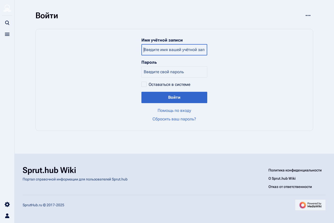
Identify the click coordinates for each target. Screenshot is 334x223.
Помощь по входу (174, 110)
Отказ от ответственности (290, 187)
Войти (174, 97)
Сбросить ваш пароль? (174, 119)
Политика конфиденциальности (295, 170)
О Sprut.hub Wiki (282, 178)
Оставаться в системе (169, 84)
